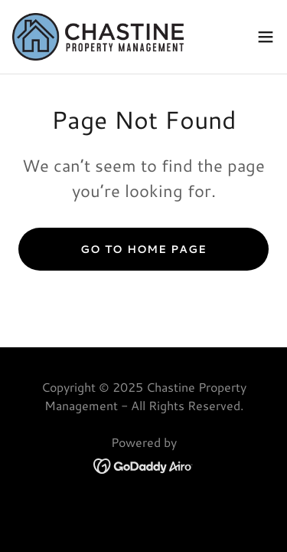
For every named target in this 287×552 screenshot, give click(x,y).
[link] (98, 36)
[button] (265, 36)
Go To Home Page (143, 249)
